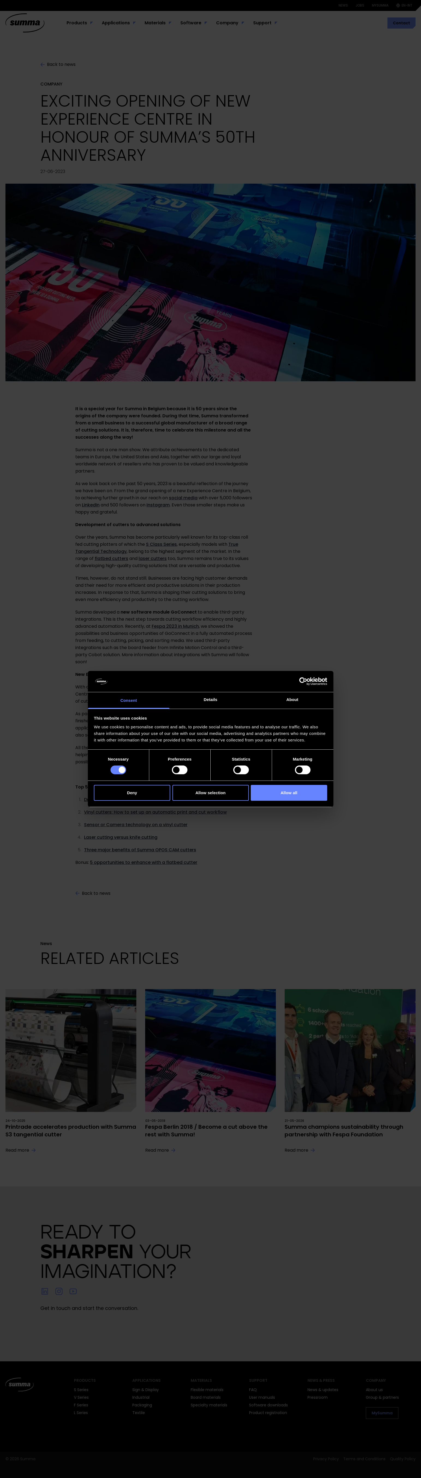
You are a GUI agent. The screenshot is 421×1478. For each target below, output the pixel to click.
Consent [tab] (128, 700)
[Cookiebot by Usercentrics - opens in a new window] (303, 681)
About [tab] (292, 699)
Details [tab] (210, 699)
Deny (132, 792)
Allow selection (210, 792)
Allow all (288, 792)
